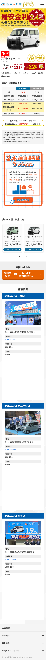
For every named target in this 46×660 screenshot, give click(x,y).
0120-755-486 (10, 449)
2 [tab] (23, 256)
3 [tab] (27, 256)
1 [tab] (19, 256)
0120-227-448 (10, 559)
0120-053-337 (10, 339)
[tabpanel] (12, 238)
